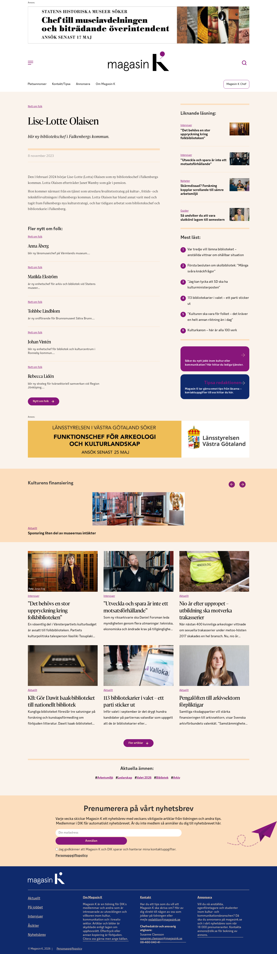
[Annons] (138, 42)
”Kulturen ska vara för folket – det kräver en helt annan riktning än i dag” (217, 318)
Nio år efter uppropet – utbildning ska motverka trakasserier (205, 611)
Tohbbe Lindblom (44, 312)
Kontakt (145, 890)
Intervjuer (186, 126)
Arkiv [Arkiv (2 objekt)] (176, 778)
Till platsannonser (222, 356)
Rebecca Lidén (41, 377)
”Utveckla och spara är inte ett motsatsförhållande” (136, 608)
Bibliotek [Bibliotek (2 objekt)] (162, 778)
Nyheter (185, 182)
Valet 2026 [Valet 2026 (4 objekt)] (144, 778)
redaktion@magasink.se (164, 912)
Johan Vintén (39, 343)
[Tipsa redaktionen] (243, 384)
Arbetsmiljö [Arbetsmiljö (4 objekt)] (105, 778)
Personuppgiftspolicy (72, 848)
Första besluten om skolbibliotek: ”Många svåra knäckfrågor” (217, 269)
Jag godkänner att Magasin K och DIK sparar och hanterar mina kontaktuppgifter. (116, 842)
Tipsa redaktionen (222, 384)
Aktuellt (32, 529)
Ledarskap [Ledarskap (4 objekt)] (125, 778)
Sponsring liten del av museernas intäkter (62, 534)
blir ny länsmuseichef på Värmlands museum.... (59, 254)
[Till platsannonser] (243, 356)
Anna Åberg (38, 247)
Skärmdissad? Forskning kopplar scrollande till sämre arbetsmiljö (202, 191)
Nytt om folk (35, 107)
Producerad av (237, 951)
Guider (184, 212)
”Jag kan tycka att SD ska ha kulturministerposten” (207, 285)
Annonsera (204, 890)
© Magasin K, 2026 (39, 941)
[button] (231, 485)
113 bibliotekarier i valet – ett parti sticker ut (218, 302)
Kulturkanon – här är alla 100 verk (212, 331)
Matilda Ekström (43, 278)
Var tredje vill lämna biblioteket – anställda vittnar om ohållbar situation (215, 253)
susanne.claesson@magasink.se (161, 931)
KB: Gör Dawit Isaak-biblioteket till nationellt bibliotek (61, 702)
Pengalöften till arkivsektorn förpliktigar (209, 702)
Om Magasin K (92, 890)
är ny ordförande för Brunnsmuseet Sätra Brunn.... (61, 319)
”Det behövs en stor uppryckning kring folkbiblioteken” (195, 135)
